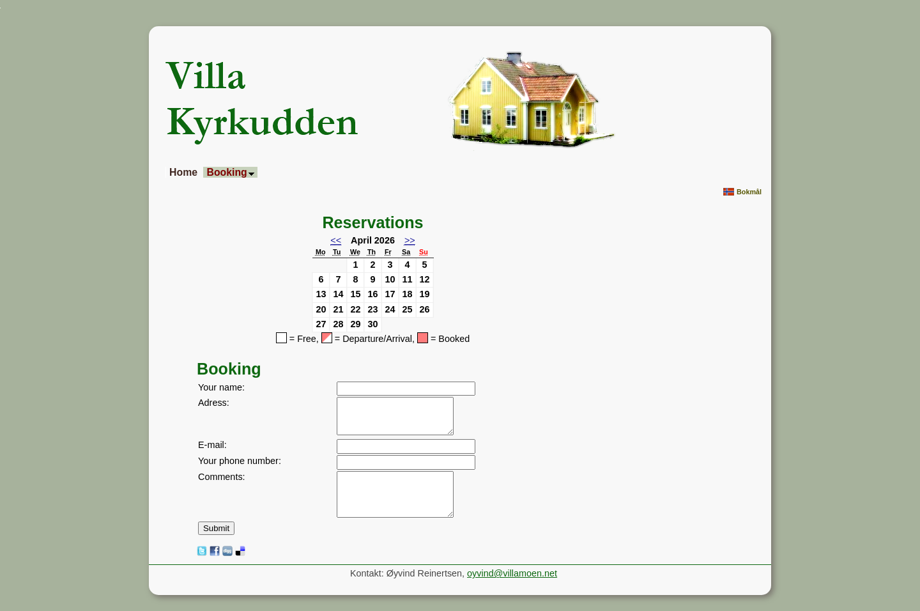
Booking (230, 172)
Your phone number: (239, 461)
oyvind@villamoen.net (512, 573)
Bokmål (742, 192)
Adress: (213, 403)
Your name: (221, 387)
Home (183, 172)
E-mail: (212, 445)
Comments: (221, 477)
